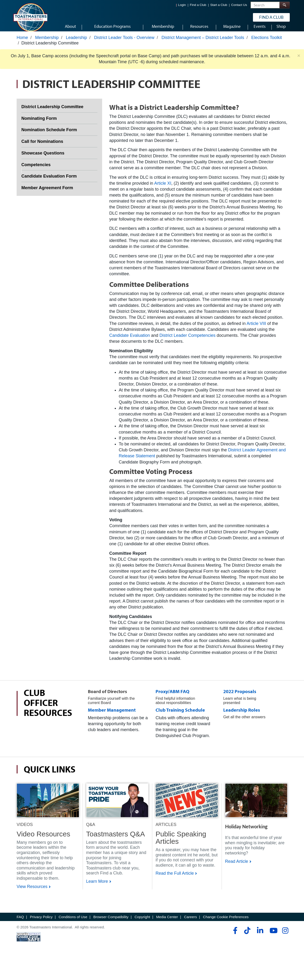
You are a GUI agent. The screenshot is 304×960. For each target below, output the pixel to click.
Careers (190, 921)
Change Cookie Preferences (226, 921)
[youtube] (272, 935)
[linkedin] (260, 935)
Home (22, 42)
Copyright (142, 921)
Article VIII (256, 327)
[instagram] (285, 935)
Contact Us (239, 5)
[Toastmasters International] (30, 17)
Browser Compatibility (110, 921)
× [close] (298, 60)
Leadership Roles (241, 714)
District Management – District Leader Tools (203, 42)
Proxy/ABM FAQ (172, 696)
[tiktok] (247, 935)
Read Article (236, 865)
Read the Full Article (175, 877)
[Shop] (48, 804)
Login (182, 5)
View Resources (32, 890)
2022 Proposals (239, 696)
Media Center (167, 921)
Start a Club (218, 5)
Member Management (112, 714)
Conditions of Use (73, 921)
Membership (47, 42)
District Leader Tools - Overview (124, 42)
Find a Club (198, 5)
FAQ (20, 921)
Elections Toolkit (266, 42)
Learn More (97, 885)
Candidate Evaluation (129, 340)
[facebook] (234, 935)
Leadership (76, 42)
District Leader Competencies (187, 340)
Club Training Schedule (180, 714)
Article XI (162, 187)
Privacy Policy (41, 921)
